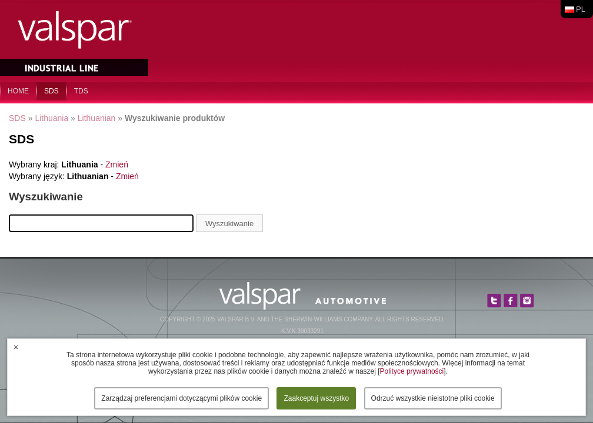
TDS (81, 91)
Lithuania (51, 118)
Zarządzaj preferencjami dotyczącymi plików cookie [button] (181, 398)
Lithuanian (97, 118)
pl (580, 9)
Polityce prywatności (412, 371)
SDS (51, 91)
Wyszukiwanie (229, 223)
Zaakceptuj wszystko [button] (316, 398)
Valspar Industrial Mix (75, 40)
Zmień (116, 164)
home (18, 91)
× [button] (16, 347)
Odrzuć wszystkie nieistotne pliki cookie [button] (433, 398)
